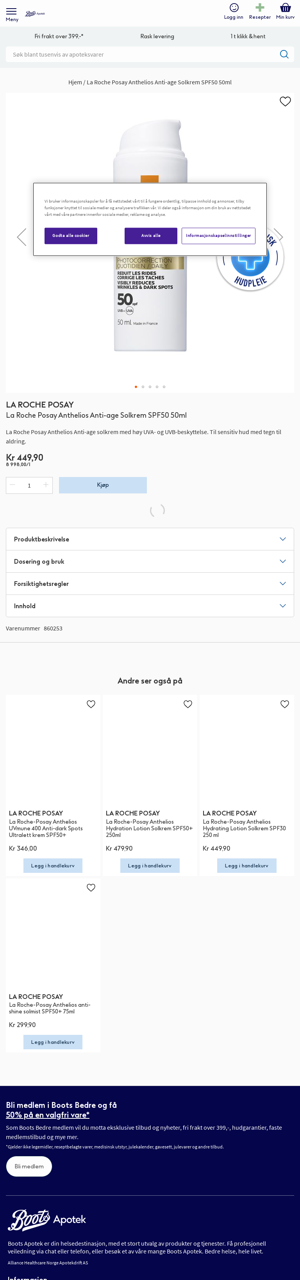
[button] (21, 237)
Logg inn (233, 17)
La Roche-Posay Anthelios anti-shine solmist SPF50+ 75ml (50, 1008)
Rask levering (157, 36)
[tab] (150, 539)
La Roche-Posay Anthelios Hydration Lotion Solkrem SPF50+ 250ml (149, 828)
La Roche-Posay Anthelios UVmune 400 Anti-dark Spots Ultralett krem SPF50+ (46, 828)
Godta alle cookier (70, 235)
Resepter (260, 17)
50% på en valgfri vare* (47, 1115)
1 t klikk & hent (248, 36)
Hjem (75, 82)
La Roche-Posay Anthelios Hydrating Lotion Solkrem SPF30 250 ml (244, 828)
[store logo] (35, 14)
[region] (150, 219)
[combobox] (150, 54)
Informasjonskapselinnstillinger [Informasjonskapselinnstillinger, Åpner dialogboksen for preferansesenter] (218, 235)
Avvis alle (151, 235)
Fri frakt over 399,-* (59, 36)
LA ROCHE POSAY (40, 404)
